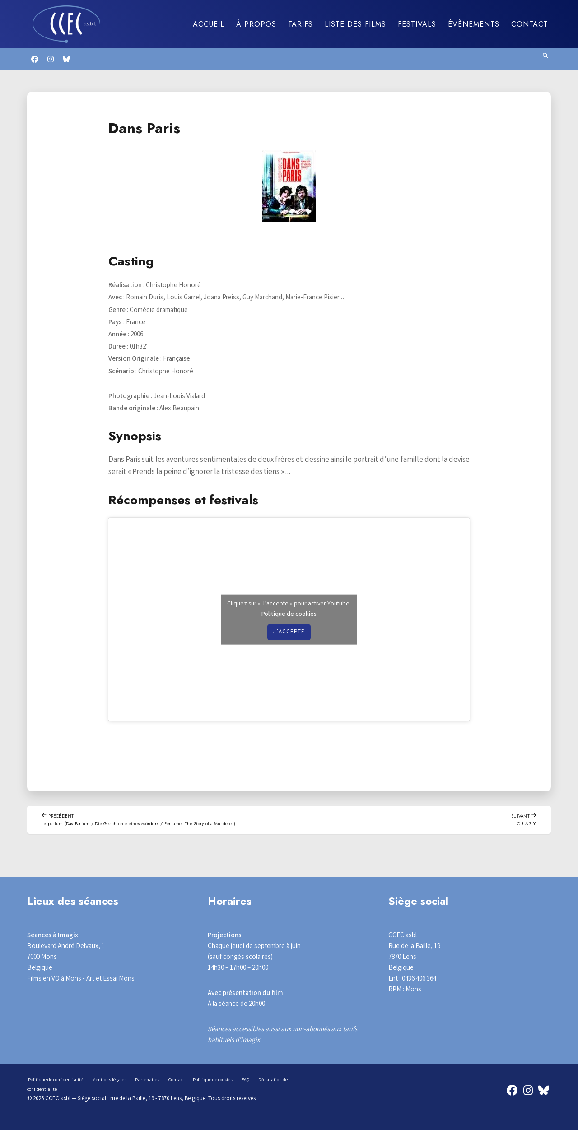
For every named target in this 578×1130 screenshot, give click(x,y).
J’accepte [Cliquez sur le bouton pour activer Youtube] (289, 632)
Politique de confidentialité (60, 1081)
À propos (256, 24)
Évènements (473, 24)
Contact (529, 24)
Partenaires (164, 1081)
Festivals (417, 24)
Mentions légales (122, 1081)
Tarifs (300, 24)
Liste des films (355, 24)
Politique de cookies (289, 613)
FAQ (278, 1081)
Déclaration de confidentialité (72, 1090)
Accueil (208, 24)
